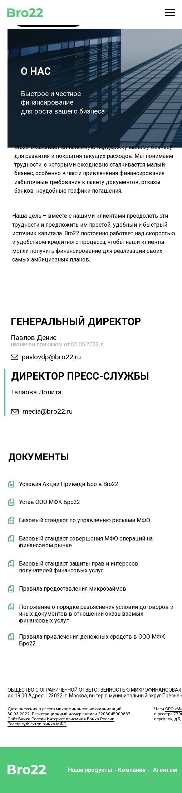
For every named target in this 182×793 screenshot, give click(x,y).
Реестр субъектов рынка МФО (37, 723)
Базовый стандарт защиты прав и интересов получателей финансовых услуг (78, 567)
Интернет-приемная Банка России (80, 718)
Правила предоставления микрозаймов (72, 588)
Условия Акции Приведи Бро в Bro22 (68, 484)
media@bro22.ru (48, 411)
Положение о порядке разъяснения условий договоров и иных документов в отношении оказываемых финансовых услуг (96, 614)
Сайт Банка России (27, 718)
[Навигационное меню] (170, 12)
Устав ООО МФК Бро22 (49, 502)
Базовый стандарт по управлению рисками (77, 520)
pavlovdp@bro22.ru (51, 357)
